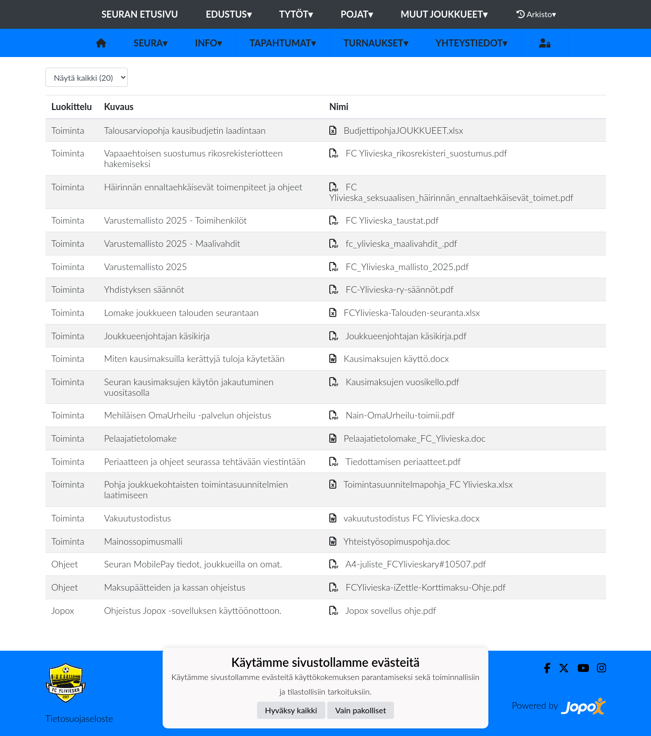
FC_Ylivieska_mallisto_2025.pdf (399, 266)
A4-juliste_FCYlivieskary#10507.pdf (407, 563)
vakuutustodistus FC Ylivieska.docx (404, 517)
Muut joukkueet (443, 14)
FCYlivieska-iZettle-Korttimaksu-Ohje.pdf (417, 587)
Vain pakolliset (360, 710)
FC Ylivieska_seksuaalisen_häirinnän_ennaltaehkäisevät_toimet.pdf (451, 192)
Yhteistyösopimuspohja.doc (389, 541)
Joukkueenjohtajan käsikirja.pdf (398, 335)
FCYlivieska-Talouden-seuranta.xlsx (404, 312)
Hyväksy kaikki (291, 710)
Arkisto (536, 14)
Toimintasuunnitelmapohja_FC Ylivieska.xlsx (421, 484)
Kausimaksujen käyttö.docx (389, 358)
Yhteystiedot (472, 42)
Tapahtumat (282, 42)
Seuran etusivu (140, 14)
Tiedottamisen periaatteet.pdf (395, 461)
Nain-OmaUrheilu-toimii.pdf (392, 414)
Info (208, 42)
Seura (151, 42)
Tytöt (296, 14)
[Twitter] (559, 668)
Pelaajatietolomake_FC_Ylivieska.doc (407, 438)
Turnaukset (375, 42)
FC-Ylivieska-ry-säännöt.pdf (391, 289)
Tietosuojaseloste (79, 718)
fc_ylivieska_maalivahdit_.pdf (393, 243)
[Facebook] (543, 668)
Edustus (228, 14)
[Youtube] (579, 668)
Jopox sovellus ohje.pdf (382, 610)
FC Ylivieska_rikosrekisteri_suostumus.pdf (418, 153)
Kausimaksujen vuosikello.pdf (394, 381)
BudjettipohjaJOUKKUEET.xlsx (396, 130)
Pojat (356, 14)
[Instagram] (597, 668)
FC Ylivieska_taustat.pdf (384, 220)
